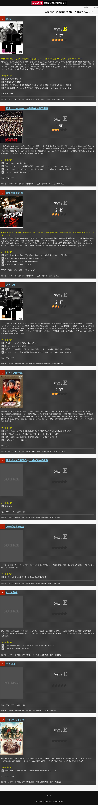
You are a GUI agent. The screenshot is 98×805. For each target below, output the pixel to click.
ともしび (10, 285)
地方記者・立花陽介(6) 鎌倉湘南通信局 (27, 460)
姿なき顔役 (11, 592)
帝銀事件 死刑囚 (14, 193)
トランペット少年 (15, 719)
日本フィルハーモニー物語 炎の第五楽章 (27, 108)
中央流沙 (10, 664)
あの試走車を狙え (15, 526)
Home (49, 796)
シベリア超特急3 (14, 372)
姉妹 (8, 19)
